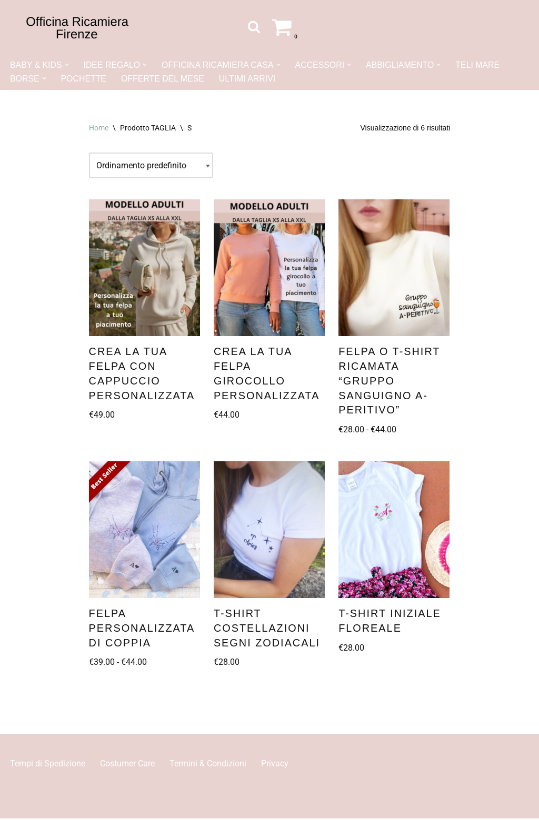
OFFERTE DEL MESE (163, 78)
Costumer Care (127, 765)
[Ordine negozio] (151, 166)
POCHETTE (84, 78)
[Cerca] (254, 26)
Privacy (274, 765)
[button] (67, 65)
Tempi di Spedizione (47, 765)
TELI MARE (480, 64)
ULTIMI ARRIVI (248, 78)
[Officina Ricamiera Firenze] (77, 26)
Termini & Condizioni (207, 765)
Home (98, 128)
